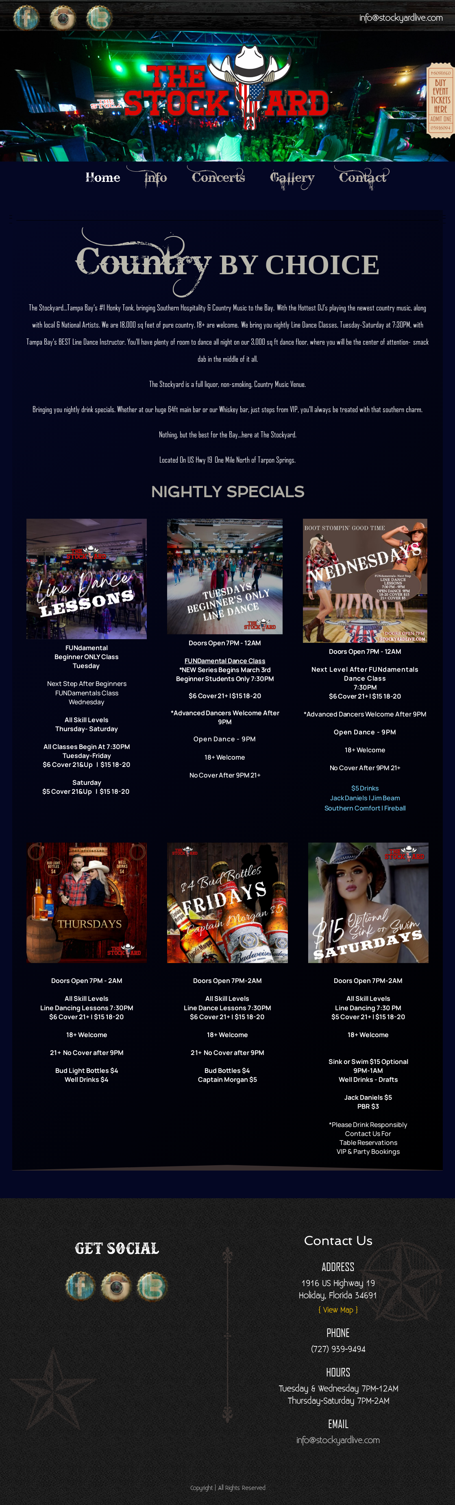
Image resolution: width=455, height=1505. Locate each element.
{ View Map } (338, 1310)
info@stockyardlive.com (401, 18)
